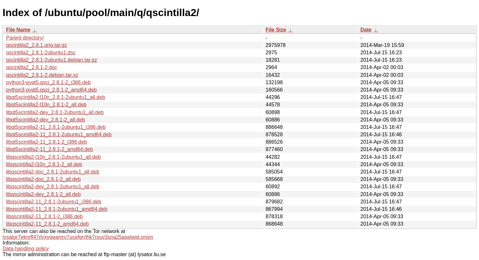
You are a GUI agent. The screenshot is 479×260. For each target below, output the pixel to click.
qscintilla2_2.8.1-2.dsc (31, 67)
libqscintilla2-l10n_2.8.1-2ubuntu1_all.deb (53, 157)
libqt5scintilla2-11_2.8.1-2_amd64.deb (49, 149)
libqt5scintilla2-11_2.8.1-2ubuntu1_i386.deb (56, 127)
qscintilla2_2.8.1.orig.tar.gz (36, 45)
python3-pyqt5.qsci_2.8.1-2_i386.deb (48, 82)
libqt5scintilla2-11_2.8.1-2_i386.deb (46, 142)
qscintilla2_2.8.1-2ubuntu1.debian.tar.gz (51, 60)
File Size (276, 29)
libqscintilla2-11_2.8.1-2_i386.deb (44, 216)
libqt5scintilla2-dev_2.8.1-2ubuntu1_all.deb (55, 112)
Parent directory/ (25, 37)
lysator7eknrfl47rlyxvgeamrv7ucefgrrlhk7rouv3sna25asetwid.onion (78, 237)
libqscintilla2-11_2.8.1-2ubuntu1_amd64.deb (56, 209)
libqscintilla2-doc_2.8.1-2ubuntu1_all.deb (52, 172)
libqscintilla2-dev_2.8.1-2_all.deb (43, 194)
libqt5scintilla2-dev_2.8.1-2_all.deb (45, 119)
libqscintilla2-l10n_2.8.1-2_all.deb (44, 164)
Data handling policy (26, 248)
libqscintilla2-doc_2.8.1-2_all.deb (43, 179)
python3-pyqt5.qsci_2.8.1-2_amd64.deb (51, 90)
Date (366, 29)
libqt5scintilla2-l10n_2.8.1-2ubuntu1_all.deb (55, 97)
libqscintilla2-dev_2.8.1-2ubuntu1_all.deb (52, 186)
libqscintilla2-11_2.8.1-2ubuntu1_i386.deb (53, 201)
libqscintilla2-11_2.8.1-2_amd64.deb (47, 224)
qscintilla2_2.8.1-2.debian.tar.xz (42, 75)
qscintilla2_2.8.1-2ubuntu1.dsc (41, 52)
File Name (18, 29)
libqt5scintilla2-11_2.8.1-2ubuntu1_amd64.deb (59, 134)
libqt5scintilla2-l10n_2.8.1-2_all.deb (46, 104)
